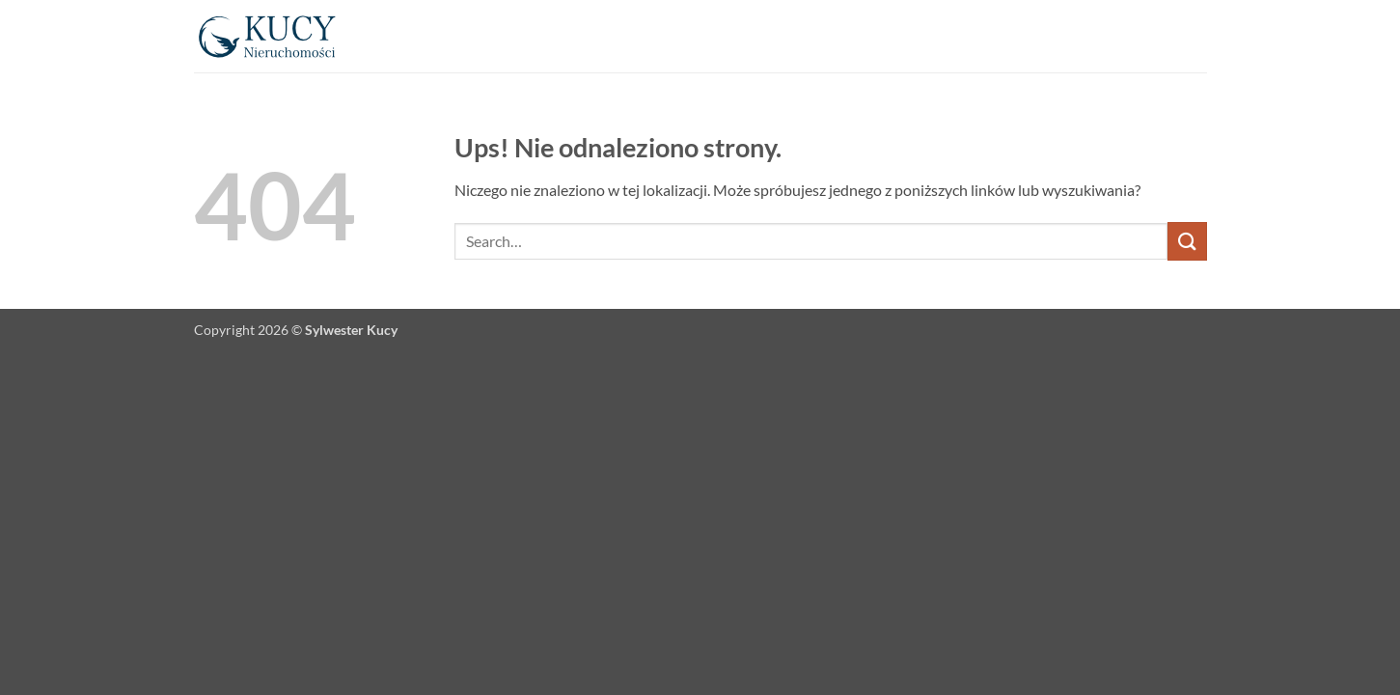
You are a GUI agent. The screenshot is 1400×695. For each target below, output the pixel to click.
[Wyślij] (1186, 241)
